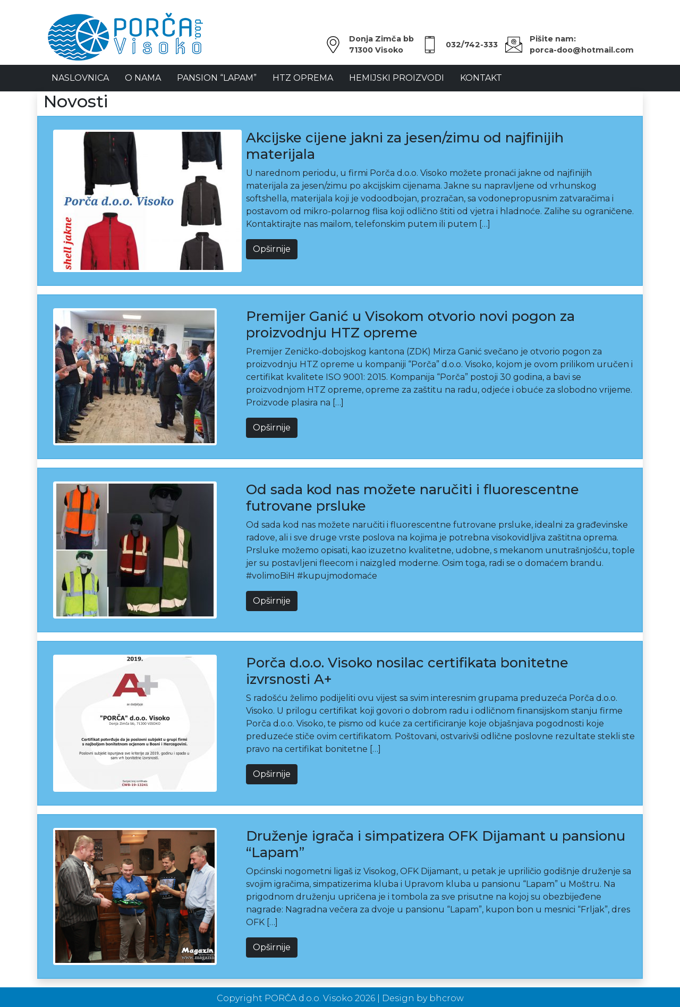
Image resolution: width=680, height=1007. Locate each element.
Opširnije (272, 249)
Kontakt (481, 78)
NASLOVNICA (80, 78)
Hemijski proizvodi (396, 78)
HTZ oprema (303, 78)
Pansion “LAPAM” (217, 78)
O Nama (143, 78)
